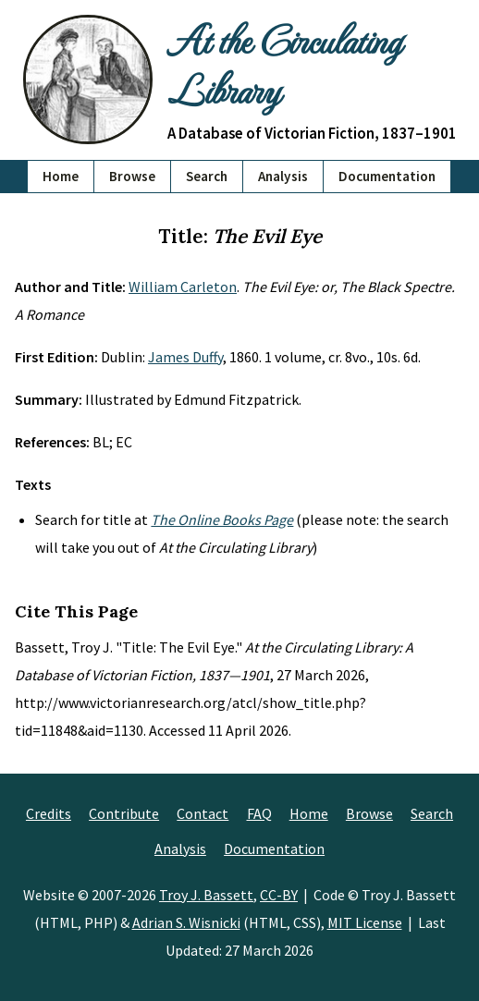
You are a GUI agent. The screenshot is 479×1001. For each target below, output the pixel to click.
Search (206, 176)
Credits (48, 813)
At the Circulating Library (283, 64)
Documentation (387, 176)
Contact (202, 813)
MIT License (364, 922)
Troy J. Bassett (206, 894)
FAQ (259, 813)
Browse (132, 176)
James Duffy (185, 357)
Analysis (283, 176)
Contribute (124, 813)
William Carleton (183, 286)
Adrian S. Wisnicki (186, 922)
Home (61, 176)
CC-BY (279, 894)
